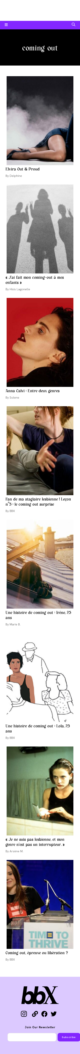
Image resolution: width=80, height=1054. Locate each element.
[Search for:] (73, 25)
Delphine (16, 176)
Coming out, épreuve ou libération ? (37, 953)
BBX (12, 511)
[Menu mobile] (6, 25)
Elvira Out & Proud (23, 169)
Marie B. (15, 624)
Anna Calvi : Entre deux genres (33, 391)
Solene (14, 397)
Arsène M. (16, 851)
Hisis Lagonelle (20, 289)
